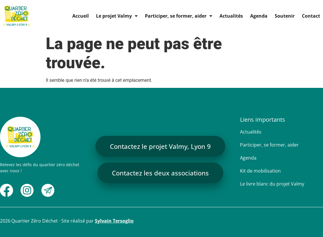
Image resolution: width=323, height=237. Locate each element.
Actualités (231, 16)
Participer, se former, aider (178, 16)
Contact (311, 16)
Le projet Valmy (117, 16)
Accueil (80, 16)
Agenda (258, 16)
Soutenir (285, 16)
